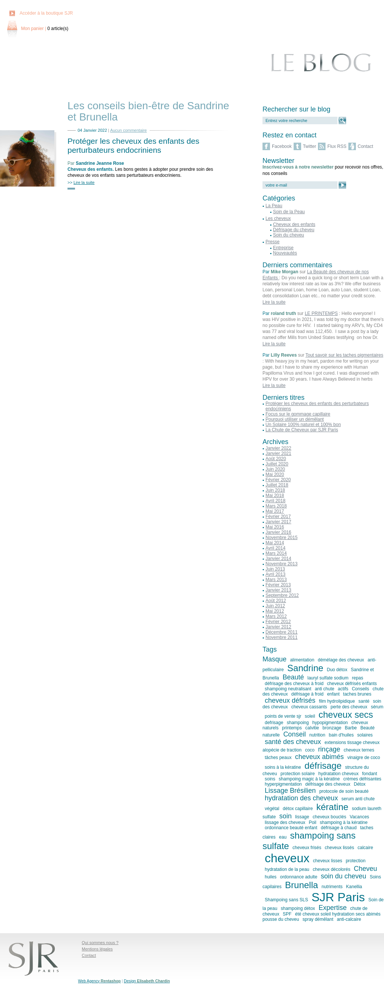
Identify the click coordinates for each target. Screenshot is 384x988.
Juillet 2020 (277, 464)
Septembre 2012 (282, 595)
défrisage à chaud (338, 827)
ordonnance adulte (298, 877)
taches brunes (357, 694)
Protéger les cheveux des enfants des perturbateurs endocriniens (133, 145)
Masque (274, 659)
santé (363, 701)
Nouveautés (285, 253)
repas (357, 678)
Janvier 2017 (278, 521)
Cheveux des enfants (90, 169)
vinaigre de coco (363, 757)
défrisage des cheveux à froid (294, 683)
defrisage (274, 722)
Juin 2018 (275, 490)
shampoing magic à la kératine (309, 779)
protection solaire (297, 773)
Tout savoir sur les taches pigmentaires (344, 355)
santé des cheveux (293, 742)
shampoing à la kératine (344, 822)
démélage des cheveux (341, 660)
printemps (292, 727)
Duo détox (337, 669)
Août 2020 (276, 458)
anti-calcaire (349, 919)
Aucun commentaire (128, 130)
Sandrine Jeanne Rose (100, 163)
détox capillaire (298, 808)
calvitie (312, 727)
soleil (310, 716)
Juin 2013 (275, 569)
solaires (364, 735)
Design (147, 981)
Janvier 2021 (278, 453)
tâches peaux (278, 757)
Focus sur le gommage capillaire (298, 414)
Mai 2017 (275, 511)
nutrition (317, 735)
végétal (272, 808)
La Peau (274, 205)
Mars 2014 (276, 553)
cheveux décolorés (331, 869)
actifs (343, 688)
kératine (332, 807)
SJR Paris (338, 897)
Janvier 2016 (278, 532)
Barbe (351, 727)
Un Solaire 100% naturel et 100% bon (303, 424)
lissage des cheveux (285, 822)
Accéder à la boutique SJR (46, 13)
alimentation (302, 660)
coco (309, 750)
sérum (377, 706)
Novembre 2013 (281, 563)
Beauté (293, 677)
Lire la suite (273, 302)
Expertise (332, 907)
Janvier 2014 (278, 558)
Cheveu (365, 868)
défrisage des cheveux (327, 784)
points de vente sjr (283, 716)
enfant (333, 694)
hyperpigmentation (283, 784)
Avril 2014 (275, 548)
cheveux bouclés (329, 816)
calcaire (365, 847)
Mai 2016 (275, 527)
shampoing (298, 722)
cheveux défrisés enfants (352, 683)
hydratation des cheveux (301, 798)
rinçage (329, 749)
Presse (272, 241)
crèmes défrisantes (362, 779)
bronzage (331, 727)
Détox (360, 784)
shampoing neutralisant (288, 688)
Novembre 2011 (281, 637)
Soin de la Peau (289, 211)
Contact (365, 146)
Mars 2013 (276, 579)
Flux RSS (336, 146)
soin (285, 816)
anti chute (324, 688)
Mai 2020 (275, 474)
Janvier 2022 (278, 448)
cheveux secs (345, 714)
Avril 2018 (275, 500)
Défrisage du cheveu (293, 229)
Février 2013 (278, 584)
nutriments (331, 886)
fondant (369, 773)
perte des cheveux (348, 706)
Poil (312, 822)
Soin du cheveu (288, 235)
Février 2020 (278, 479)
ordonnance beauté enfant (291, 827)
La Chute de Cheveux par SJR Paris (302, 429)
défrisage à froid (307, 694)
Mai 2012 (275, 611)
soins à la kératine (283, 767)
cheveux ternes (359, 750)
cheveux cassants (309, 706)
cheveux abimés (319, 757)
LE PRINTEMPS (321, 313)
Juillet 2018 (277, 485)
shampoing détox (298, 908)
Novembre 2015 (281, 537)
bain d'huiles (341, 735)
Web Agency (99, 981)
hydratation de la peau (287, 869)
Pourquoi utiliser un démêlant (295, 419)
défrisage (323, 766)
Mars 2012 (276, 616)
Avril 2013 (275, 574)
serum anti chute (358, 798)
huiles (270, 877)
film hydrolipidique (337, 701)
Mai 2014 (275, 542)
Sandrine (305, 668)
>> (81, 182)
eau (282, 837)
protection (356, 860)
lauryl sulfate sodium (328, 678)
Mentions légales (97, 949)
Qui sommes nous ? (100, 942)
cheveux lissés (339, 847)
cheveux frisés (306, 847)
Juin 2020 (275, 469)
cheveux (287, 858)
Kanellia (354, 886)
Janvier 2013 (278, 590)
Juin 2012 (275, 605)
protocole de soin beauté (343, 791)
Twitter (309, 146)
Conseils (360, 688)
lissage (302, 816)
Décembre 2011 (281, 632)
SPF (287, 914)
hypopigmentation (330, 722)
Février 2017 (278, 516)
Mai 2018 (275, 495)
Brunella (301, 885)
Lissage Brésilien (290, 790)
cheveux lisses (327, 860)
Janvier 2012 (278, 627)
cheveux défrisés (290, 700)
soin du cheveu (343, 876)
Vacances (359, 816)
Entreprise (283, 247)
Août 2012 (276, 600)
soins (270, 779)
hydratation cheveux (338, 773)
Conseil (294, 734)
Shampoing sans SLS (286, 899)
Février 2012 (278, 621)
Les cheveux (278, 218)
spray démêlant (318, 919)
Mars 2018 (276, 506)
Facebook (282, 146)
